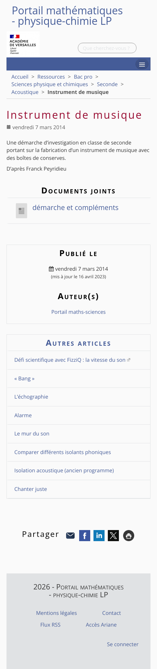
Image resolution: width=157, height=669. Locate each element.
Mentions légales (56, 612)
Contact (111, 612)
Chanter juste (30, 489)
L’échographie (31, 396)
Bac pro (83, 76)
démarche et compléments (66, 207)
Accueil (19, 76)
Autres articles (78, 342)
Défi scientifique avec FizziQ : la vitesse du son (69, 359)
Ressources (51, 76)
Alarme (23, 415)
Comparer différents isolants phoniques (62, 452)
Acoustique (24, 92)
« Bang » (24, 378)
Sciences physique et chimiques (49, 84)
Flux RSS (50, 624)
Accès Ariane (101, 624)
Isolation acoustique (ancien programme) (64, 470)
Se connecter (123, 644)
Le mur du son (32, 433)
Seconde (107, 84)
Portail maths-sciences (78, 311)
